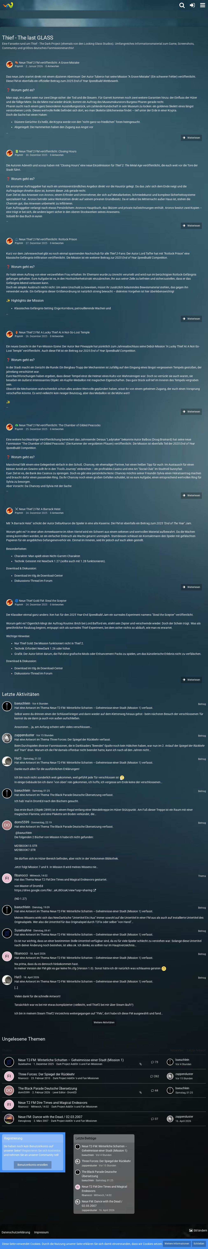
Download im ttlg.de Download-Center (38, 575)
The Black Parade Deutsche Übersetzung (76, 795)
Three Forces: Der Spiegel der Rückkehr (74, 739)
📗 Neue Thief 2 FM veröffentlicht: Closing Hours (45, 151)
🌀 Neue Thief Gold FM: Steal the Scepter (41, 600)
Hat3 (17, 758)
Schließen (199, 1243)
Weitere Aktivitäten (104, 1022)
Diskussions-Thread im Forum (33, 580)
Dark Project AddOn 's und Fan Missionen (79, 1064)
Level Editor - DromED (65, 1092)
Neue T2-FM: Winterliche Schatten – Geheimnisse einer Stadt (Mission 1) (95, 707)
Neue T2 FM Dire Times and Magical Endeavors (64, 879)
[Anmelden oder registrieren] (192, 5)
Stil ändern (200, 1230)
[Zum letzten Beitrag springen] (170, 1062)
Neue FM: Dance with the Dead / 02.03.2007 (50, 1117)
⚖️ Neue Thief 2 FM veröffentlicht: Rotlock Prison (46, 239)
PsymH (19, 66)
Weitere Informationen (177, 1243)
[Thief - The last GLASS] (7, 5)
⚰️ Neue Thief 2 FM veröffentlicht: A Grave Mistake (47, 62)
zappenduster (24, 735)
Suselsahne (22, 930)
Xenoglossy (24, 1120)
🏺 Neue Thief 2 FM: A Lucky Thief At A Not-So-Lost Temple (52, 332)
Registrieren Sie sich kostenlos (41, 1150)
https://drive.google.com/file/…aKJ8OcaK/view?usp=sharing (53, 890)
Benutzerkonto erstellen (33, 1164)
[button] (203, 5)
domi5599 (21, 822)
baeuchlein (22, 703)
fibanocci (21, 875)
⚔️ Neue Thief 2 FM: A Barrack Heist (38, 509)
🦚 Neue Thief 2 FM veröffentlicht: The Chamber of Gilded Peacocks (57, 425)
